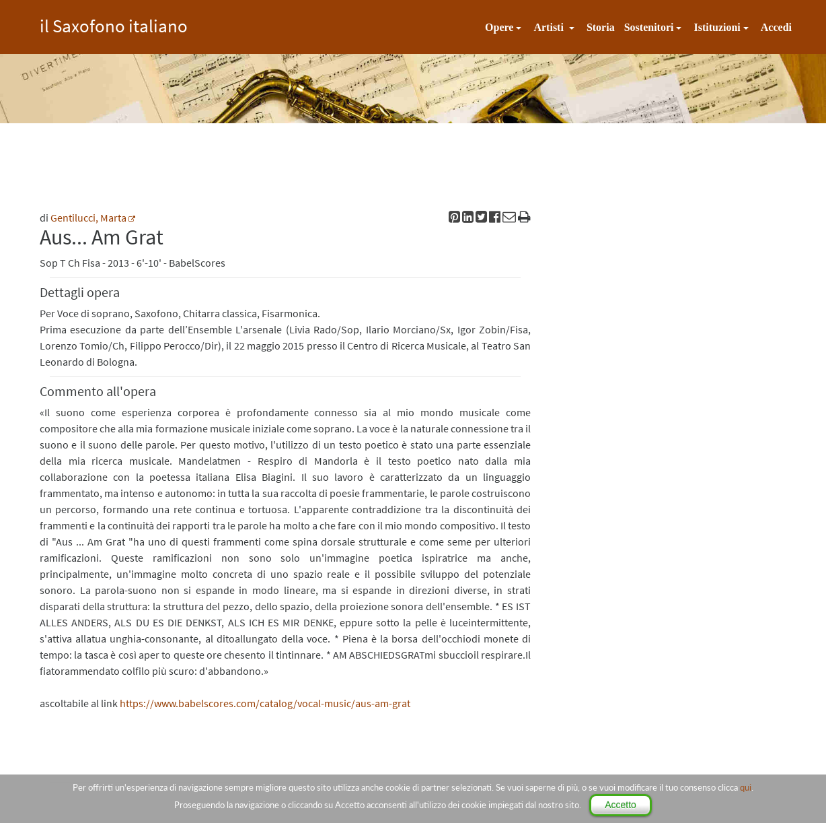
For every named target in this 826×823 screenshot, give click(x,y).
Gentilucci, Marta (88, 217)
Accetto (620, 804)
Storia (601, 27)
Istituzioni (716, 27)
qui (745, 787)
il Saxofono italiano (114, 24)
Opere (499, 27)
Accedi (776, 27)
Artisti (549, 27)
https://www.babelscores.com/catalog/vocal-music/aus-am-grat (265, 703)
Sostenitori (649, 27)
